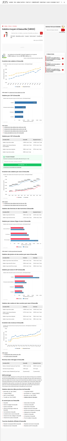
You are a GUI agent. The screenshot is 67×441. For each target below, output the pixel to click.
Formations (50, 54)
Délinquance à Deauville (30, 412)
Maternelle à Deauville (29, 402)
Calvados (15, 26)
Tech (15, 2)
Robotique (43, 2)
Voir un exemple (62, 32)
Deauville (5, 402)
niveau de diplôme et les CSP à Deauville (14, 132)
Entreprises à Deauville (29, 416)
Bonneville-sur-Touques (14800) (32, 393)
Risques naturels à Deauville (30, 408)
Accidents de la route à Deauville (11, 413)
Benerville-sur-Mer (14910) (9, 391)
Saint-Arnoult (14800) (8, 395)
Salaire (6, 26)
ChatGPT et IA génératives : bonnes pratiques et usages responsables (53, 58)
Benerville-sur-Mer (20, 36)
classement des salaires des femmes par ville (15, 203)
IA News (11, 2)
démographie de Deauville (15, 251)
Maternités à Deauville (29, 406)
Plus (58, 2)
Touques (27, 36)
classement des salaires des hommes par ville (16, 205)
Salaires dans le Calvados (30, 397)
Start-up (28, 2)
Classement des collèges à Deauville (12, 415)
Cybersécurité (35, 2)
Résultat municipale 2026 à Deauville (12, 423)
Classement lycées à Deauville (10, 417)
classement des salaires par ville (17, 92)
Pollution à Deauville (29, 414)
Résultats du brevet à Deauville (31, 423)
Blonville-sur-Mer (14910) (30, 395)
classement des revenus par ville (13, 354)
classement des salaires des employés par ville (16, 130)
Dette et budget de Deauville (10, 404)
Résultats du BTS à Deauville (30, 425)
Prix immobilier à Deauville (30, 418)
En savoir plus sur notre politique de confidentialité (12, 167)
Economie (53, 2)
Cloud (48, 2)
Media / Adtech (21, 2)
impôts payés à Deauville (11, 356)
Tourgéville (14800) (28, 391)
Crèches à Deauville (29, 404)
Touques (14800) (7, 393)
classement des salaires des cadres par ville (15, 127)
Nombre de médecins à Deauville (32, 410)
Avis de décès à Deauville (9, 412)
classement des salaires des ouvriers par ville (15, 129)
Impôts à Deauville (7, 406)
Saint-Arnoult (33, 36)
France (10, 26)
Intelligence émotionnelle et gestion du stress (53, 64)
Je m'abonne (21, 164)
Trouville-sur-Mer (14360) (9, 397)
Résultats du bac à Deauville (10, 425)
